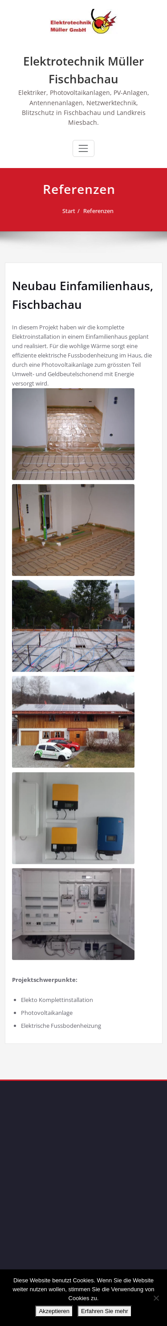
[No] (155, 1297)
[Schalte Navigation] (83, 148)
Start (63, 211)
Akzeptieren (54, 1311)
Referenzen (93, 211)
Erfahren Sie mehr (104, 1311)
